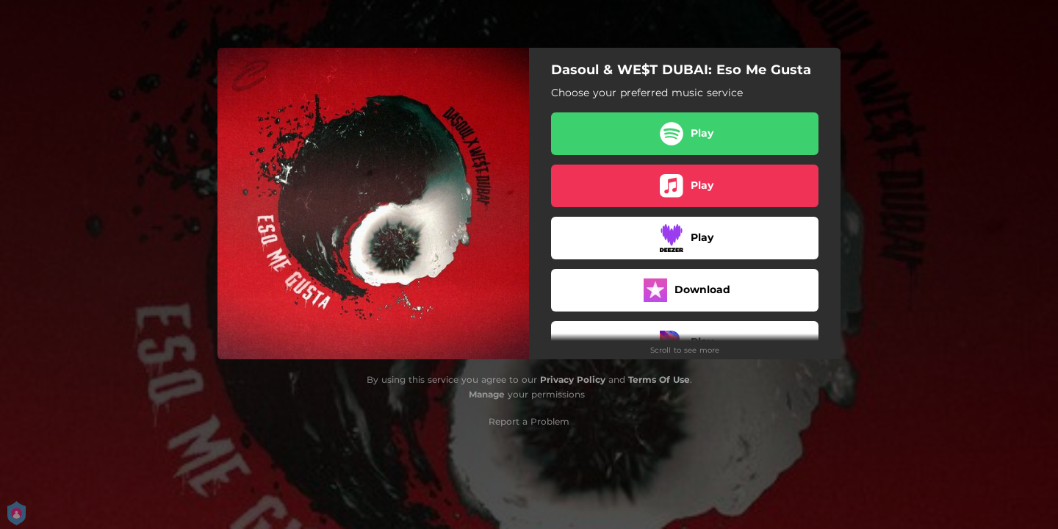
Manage (487, 394)
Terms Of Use (659, 379)
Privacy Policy (572, 379)
